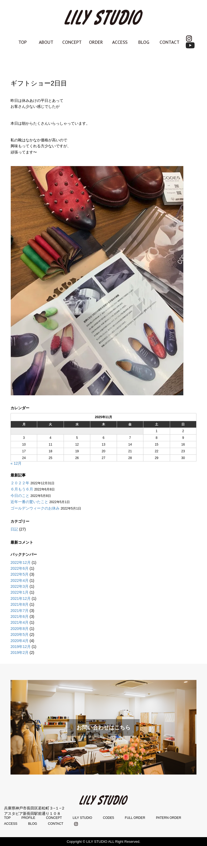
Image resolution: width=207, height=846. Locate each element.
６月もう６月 (22, 489)
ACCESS (119, 42)
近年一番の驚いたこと (29, 502)
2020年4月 (20, 641)
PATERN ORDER (168, 818)
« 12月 (16, 463)
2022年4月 (20, 580)
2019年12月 (21, 646)
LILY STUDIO (82, 818)
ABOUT (46, 42)
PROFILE (28, 818)
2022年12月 (21, 562)
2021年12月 (21, 598)
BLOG (143, 42)
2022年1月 (20, 592)
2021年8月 (20, 604)
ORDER (96, 42)
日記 (14, 529)
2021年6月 (20, 616)
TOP (22, 42)
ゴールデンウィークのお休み (35, 508)
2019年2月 (20, 652)
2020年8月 (20, 628)
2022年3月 (20, 586)
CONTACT (170, 42)
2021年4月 (20, 622)
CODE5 (108, 818)
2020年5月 (20, 634)
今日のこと (20, 495)
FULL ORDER (135, 818)
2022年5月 (20, 574)
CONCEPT (72, 42)
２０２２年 (20, 483)
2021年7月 (20, 610)
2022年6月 (20, 568)
